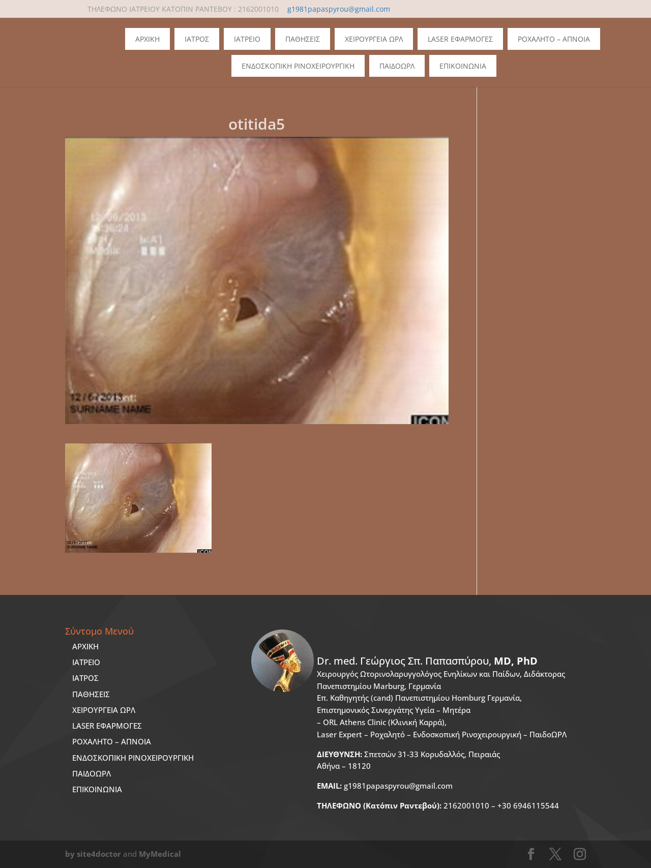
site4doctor (99, 854)
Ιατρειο (247, 39)
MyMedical (160, 854)
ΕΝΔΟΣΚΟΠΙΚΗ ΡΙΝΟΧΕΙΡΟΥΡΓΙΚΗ (133, 758)
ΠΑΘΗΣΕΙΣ (91, 694)
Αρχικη (147, 39)
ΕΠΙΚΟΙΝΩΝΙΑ (97, 789)
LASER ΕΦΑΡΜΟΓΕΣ (107, 726)
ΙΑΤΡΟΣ (85, 678)
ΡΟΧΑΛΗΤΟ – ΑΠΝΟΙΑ (111, 741)
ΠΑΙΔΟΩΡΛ (397, 66)
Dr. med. (427, 661)
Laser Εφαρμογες (460, 39)
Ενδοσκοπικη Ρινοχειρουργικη (298, 66)
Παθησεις (302, 39)
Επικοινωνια (462, 66)
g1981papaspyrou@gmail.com (385, 786)
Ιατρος (197, 39)
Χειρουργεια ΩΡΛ (374, 39)
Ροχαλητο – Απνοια (554, 39)
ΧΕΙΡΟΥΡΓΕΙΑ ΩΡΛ (103, 710)
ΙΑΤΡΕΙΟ (86, 662)
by (70, 854)
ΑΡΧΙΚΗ (85, 646)
